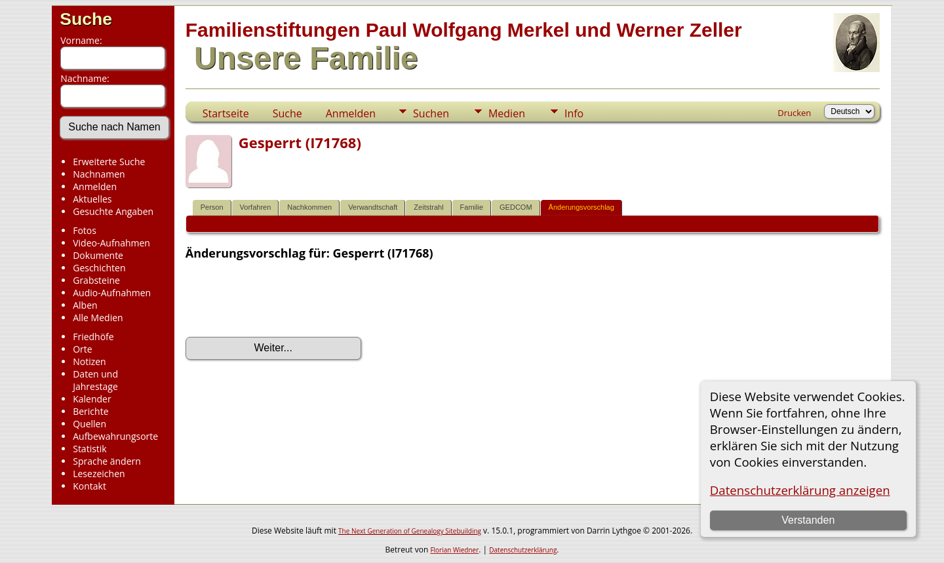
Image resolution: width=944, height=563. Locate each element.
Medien (506, 113)
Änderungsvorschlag (581, 207)
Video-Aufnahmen (111, 243)
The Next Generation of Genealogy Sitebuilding (409, 530)
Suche (86, 19)
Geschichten (99, 268)
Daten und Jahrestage (95, 380)
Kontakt (89, 486)
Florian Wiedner (454, 549)
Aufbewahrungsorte (115, 436)
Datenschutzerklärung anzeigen (800, 490)
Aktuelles (92, 199)
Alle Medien (98, 317)
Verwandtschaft (372, 207)
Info (573, 113)
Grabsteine (96, 280)
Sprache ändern (107, 461)
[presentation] (285, 298)
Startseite (226, 113)
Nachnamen (99, 174)
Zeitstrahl (428, 207)
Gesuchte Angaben (113, 211)
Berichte (90, 411)
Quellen (89, 423)
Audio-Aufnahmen (112, 292)
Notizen (89, 361)
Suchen (431, 113)
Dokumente (98, 255)
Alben (85, 305)
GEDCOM (516, 207)
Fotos (84, 230)
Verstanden (808, 520)
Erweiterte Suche (109, 161)
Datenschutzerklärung (523, 549)
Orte (82, 349)
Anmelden (95, 186)
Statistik (90, 448)
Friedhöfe (93, 336)
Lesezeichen (99, 473)
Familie (471, 207)
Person (212, 207)
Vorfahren (255, 207)
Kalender (92, 399)
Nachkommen (309, 207)
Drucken (794, 113)
